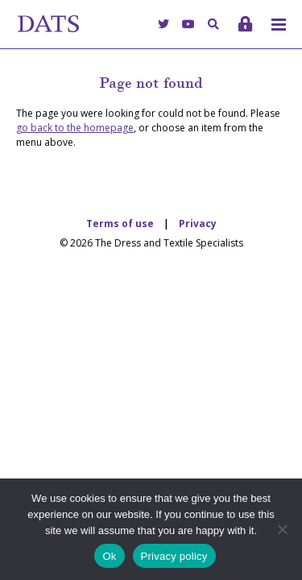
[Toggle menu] (278, 24)
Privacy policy (174, 556)
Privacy (198, 224)
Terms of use (120, 224)
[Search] (213, 23)
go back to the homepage (75, 128)
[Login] (245, 24)
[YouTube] (188, 23)
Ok (109, 556)
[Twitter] (163, 23)
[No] (282, 529)
